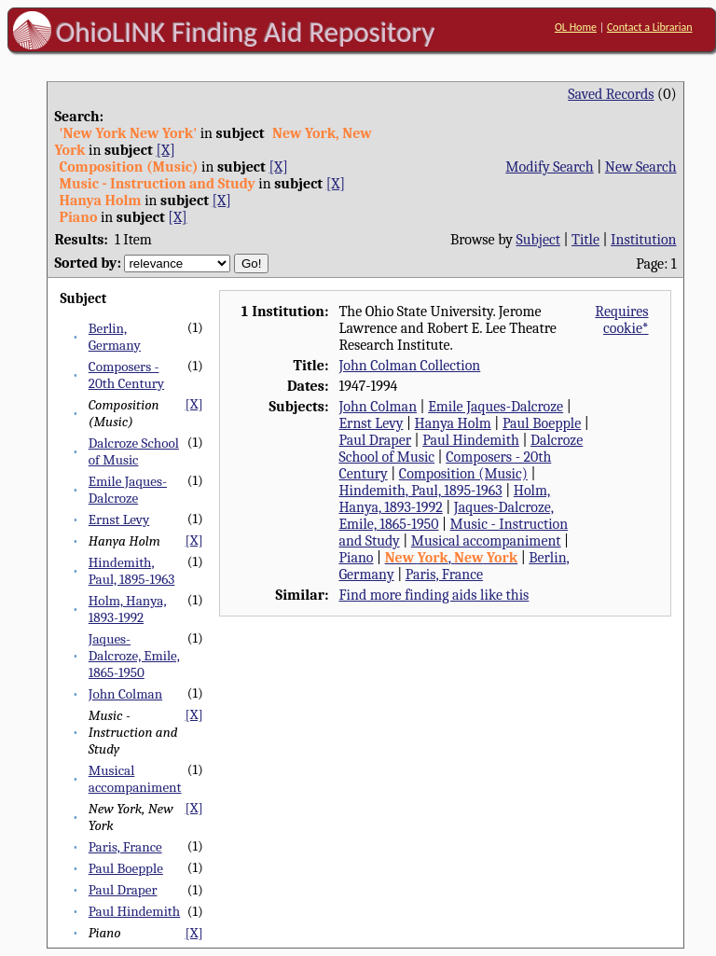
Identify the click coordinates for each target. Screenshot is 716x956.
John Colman (125, 694)
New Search (641, 167)
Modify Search (549, 167)
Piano (355, 557)
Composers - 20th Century (126, 375)
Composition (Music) (463, 473)
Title (585, 239)
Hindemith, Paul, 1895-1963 (132, 571)
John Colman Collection (409, 365)
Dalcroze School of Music (134, 451)
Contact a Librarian (650, 27)
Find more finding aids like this (433, 595)
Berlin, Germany (115, 336)
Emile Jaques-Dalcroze (128, 489)
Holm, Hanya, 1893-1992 (128, 609)
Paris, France (125, 846)
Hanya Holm (453, 423)
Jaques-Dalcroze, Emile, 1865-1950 (134, 655)
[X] (165, 150)
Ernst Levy (119, 519)
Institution (644, 239)
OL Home (576, 27)
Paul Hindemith (134, 911)
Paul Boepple (126, 868)
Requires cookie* (621, 320)
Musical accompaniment (135, 779)
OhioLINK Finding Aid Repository (245, 31)
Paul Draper (123, 889)
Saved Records (611, 94)
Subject (538, 239)
